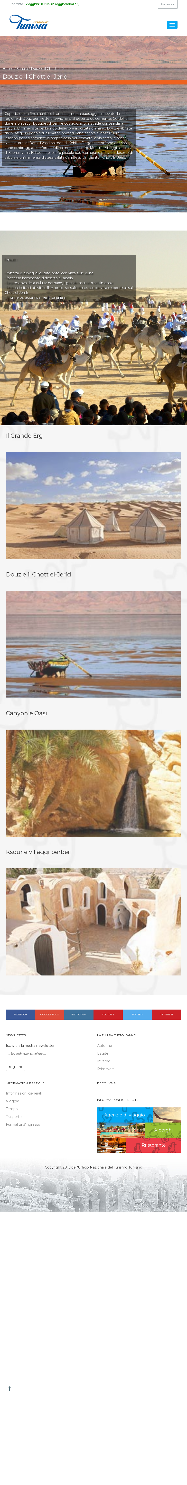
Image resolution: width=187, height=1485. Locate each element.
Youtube (108, 1014)
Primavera (105, 1069)
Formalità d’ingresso (23, 1124)
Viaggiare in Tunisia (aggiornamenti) (52, 4)
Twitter (137, 1014)
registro (15, 1067)
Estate (102, 1053)
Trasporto (14, 1116)
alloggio (12, 1101)
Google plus (49, 1014)
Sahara (22, 68)
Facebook (20, 1014)
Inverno (103, 1061)
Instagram (78, 1014)
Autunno (104, 1045)
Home (7, 68)
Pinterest (166, 1014)
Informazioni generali (24, 1093)
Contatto (16, 4)
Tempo (12, 1109)
